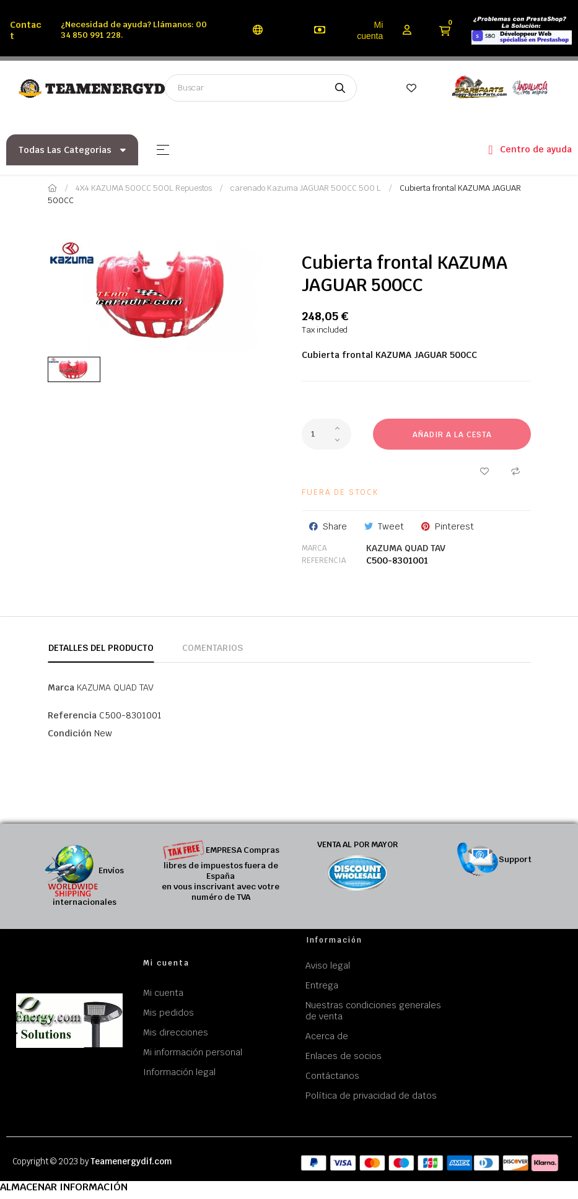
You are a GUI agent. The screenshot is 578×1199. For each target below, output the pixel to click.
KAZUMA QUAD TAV (405, 548)
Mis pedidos (168, 1012)
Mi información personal (192, 1052)
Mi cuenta (370, 30)
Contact (26, 30)
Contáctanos (332, 1075)
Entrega (321, 985)
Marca (314, 548)
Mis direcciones (175, 1032)
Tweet (391, 526)
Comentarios (212, 647)
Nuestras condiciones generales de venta (373, 1011)
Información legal (179, 1072)
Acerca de (326, 1036)
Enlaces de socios (343, 1056)
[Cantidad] (326, 434)
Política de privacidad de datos (371, 1095)
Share (335, 526)
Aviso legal (327, 965)
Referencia (324, 560)
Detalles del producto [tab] (101, 647)
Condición (70, 733)
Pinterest (454, 526)
